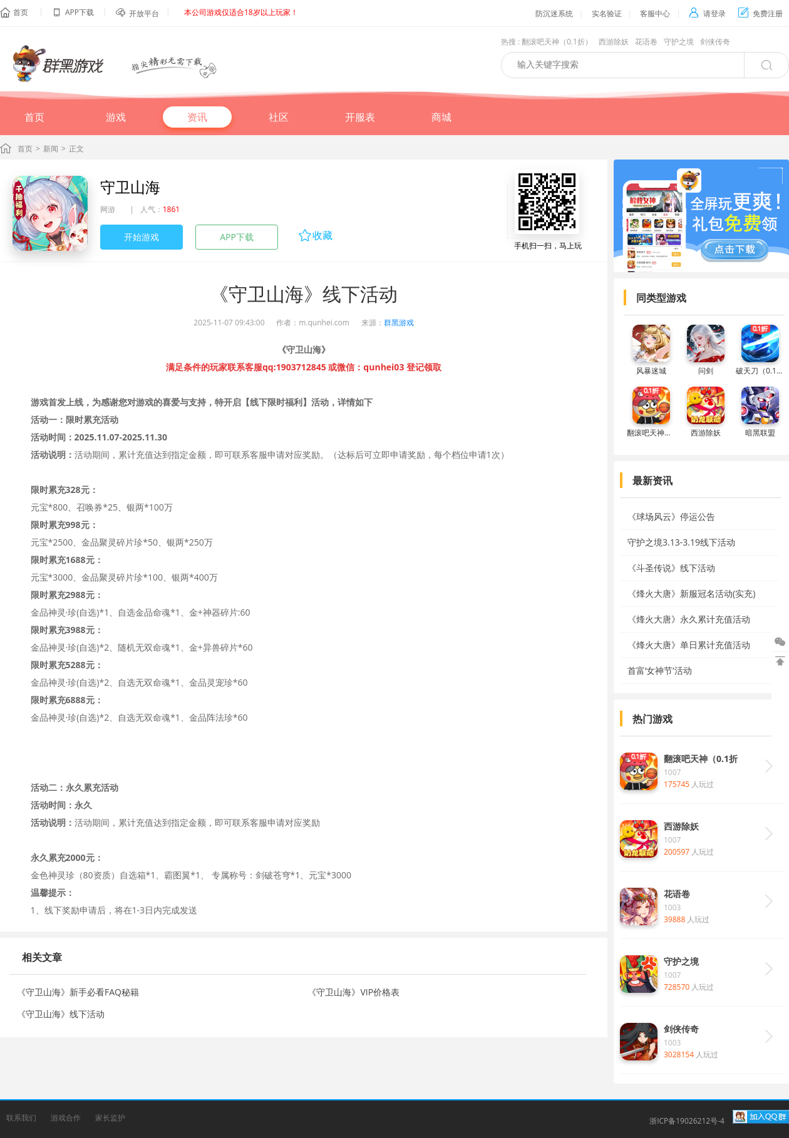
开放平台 (144, 13)
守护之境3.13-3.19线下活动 (681, 542)
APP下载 (237, 237)
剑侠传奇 (715, 41)
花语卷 (646, 41)
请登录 (707, 13)
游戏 (116, 117)
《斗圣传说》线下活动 (671, 568)
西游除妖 (614, 41)
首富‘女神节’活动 (659, 670)
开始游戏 (141, 237)
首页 (20, 12)
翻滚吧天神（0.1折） (557, 41)
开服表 (360, 117)
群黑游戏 (399, 322)
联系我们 (21, 1117)
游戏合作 (66, 1117)
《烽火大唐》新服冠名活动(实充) (691, 593)
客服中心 (655, 13)
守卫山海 (130, 186)
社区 (279, 117)
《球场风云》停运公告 (671, 516)
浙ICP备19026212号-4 (687, 1120)
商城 (441, 117)
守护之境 (679, 41)
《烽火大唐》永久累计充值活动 (688, 619)
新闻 (50, 148)
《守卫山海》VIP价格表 (353, 992)
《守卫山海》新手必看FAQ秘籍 (78, 992)
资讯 (197, 117)
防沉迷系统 (554, 13)
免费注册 (760, 13)
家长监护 (110, 1117)
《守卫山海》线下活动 (61, 1014)
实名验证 (607, 13)
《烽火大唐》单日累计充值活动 (688, 645)
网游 (107, 209)
